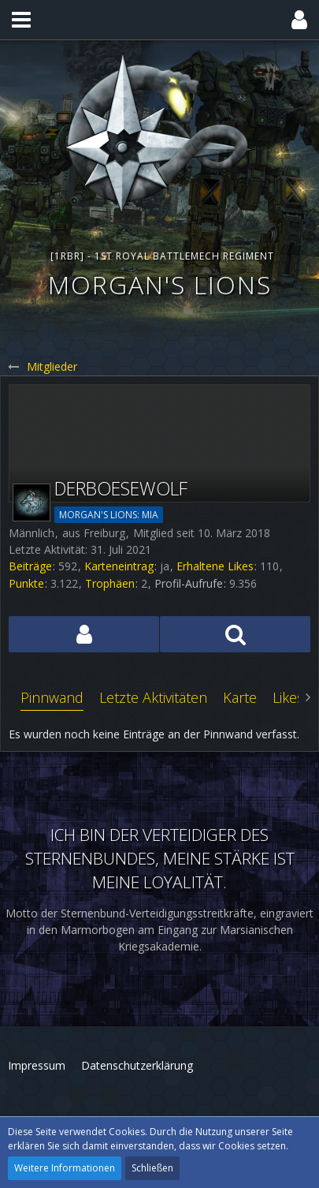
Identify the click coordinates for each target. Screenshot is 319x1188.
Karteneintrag (119, 566)
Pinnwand (51, 697)
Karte (240, 697)
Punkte (26, 583)
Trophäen (110, 583)
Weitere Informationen (64, 1168)
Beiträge (30, 566)
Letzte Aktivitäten (153, 697)
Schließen (152, 1168)
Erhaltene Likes (215, 566)
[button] (21, 19)
